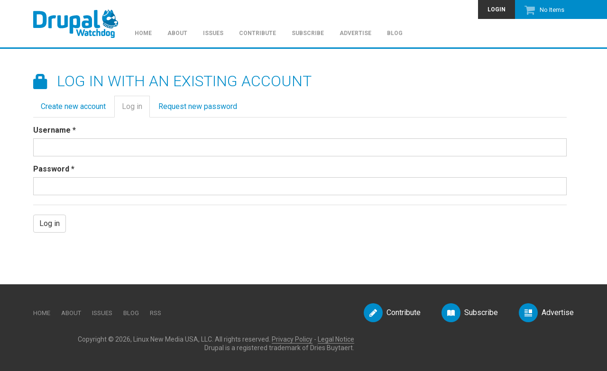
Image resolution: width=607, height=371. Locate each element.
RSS (155, 313)
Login (496, 9)
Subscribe (308, 33)
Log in (136, 109)
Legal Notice (336, 339)
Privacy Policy (292, 339)
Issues (213, 33)
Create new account (73, 106)
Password (53, 168)
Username (54, 130)
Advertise (355, 33)
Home (143, 33)
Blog (395, 33)
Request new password (197, 106)
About (177, 33)
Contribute (257, 33)
